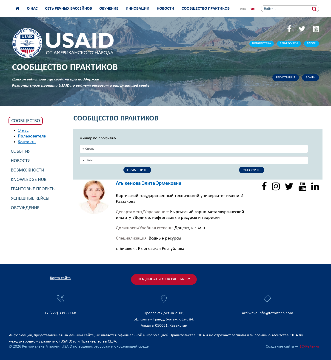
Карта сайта (60, 278)
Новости (165, 8)
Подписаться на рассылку (164, 279)
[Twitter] (302, 29)
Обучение (108, 8)
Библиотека (261, 43)
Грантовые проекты (33, 189)
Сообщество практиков (206, 8)
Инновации (137, 8)
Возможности (27, 170)
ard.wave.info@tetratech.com (267, 313)
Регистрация (285, 77)
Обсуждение (25, 208)
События (21, 151)
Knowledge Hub (28, 179)
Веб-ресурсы (289, 43)
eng (243, 8)
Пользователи (32, 136)
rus (252, 8)
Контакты (27, 142)
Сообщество (25, 120)
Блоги (311, 43)
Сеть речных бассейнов (68, 8)
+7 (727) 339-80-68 (60, 313)
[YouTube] (316, 29)
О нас (32, 8)
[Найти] (314, 8)
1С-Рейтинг (309, 346)
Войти (310, 77)
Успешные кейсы (30, 198)
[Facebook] (289, 29)
